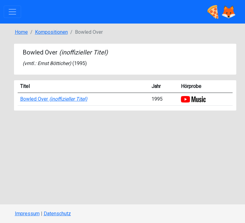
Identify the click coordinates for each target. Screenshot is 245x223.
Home (21, 32)
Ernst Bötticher (53, 63)
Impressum (27, 213)
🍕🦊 (220, 12)
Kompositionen (51, 32)
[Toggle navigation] (12, 12)
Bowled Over (53, 99)
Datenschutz (57, 213)
